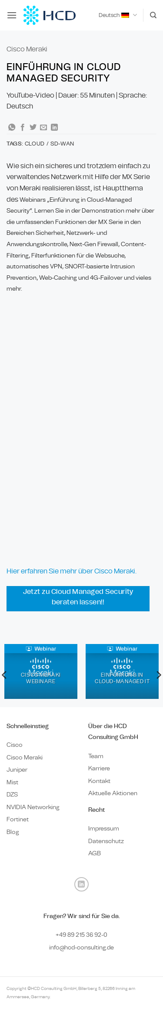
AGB (94, 853)
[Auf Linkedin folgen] (81, 884)
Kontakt (99, 781)
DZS (12, 794)
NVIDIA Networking (33, 807)
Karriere (99, 768)
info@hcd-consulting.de (81, 947)
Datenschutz (106, 841)
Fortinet (18, 819)
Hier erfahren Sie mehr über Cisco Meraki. (71, 571)
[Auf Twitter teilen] (33, 128)
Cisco (15, 745)
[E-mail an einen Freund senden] (43, 128)
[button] (12, 15)
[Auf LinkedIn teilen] (54, 128)
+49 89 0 (81, 935)
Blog (13, 832)
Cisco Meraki (27, 49)
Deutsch (117, 15)
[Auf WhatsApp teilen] (11, 128)
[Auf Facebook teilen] (22, 128)
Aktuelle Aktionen (112, 793)
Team (95, 756)
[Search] (153, 15)
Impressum (103, 828)
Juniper (17, 769)
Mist (12, 782)
